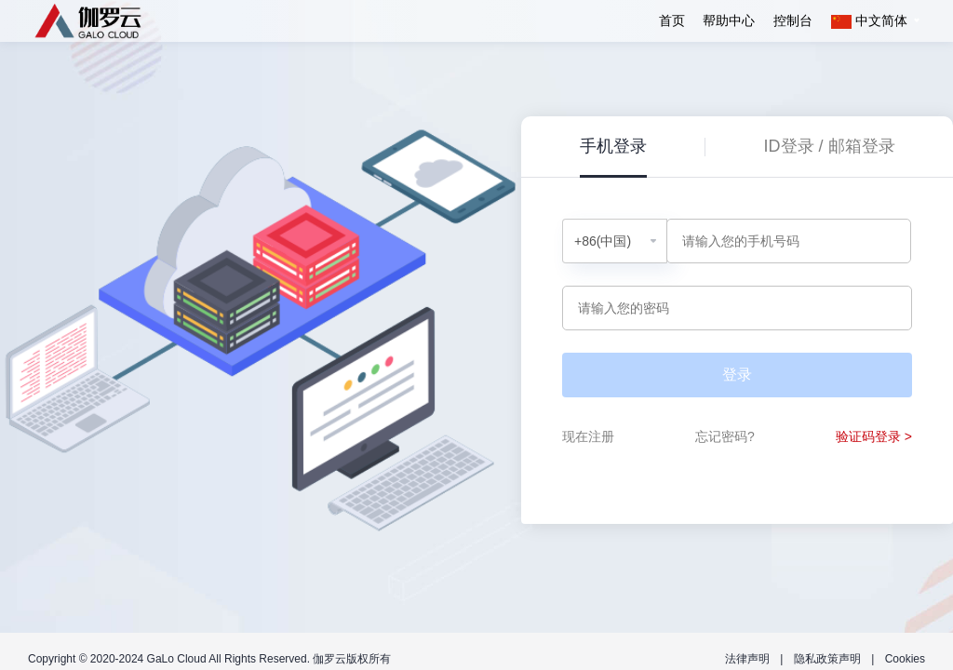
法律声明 (747, 658)
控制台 (792, 20)
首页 (672, 20)
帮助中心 (729, 20)
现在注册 (588, 436)
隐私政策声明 (827, 658)
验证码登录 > (874, 436)
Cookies (905, 658)
